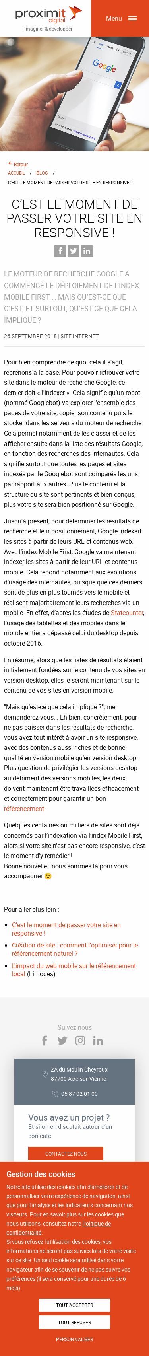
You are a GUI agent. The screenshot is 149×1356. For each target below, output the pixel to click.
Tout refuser (74, 1322)
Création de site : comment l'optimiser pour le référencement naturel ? (75, 949)
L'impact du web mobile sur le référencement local (74, 970)
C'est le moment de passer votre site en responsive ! (66, 929)
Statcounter (127, 612)
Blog (42, 173)
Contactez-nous (66, 1153)
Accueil (16, 173)
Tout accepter (74, 1305)
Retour (18, 164)
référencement (24, 808)
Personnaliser (74, 1339)
